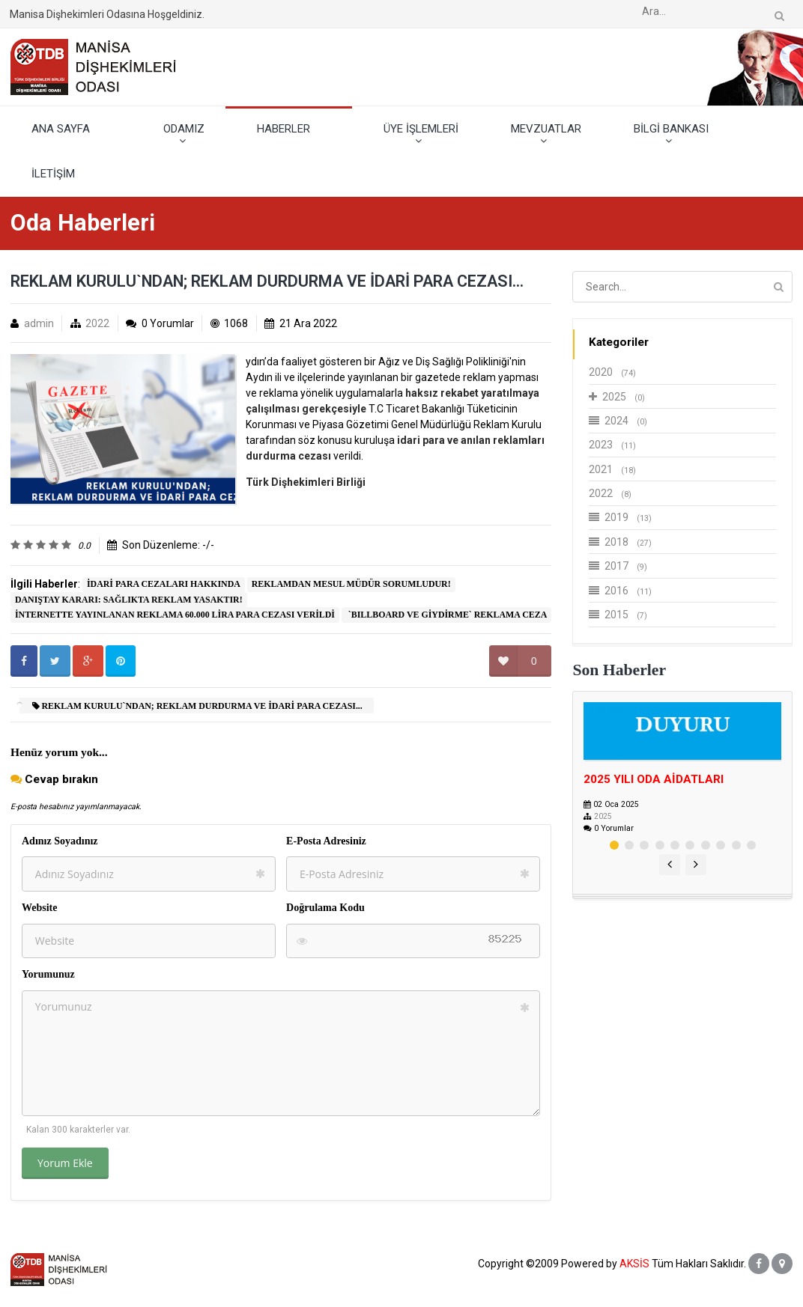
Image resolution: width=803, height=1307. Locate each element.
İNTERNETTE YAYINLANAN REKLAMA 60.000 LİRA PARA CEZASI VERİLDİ (175, 614)
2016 (620, 591)
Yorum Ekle (65, 1163)
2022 (97, 323)
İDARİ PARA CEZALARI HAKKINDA (163, 584)
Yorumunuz (48, 974)
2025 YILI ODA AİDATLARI (654, 779)
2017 (618, 566)
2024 (618, 421)
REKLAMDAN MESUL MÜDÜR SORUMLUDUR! (351, 584)
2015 (618, 615)
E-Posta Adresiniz (326, 841)
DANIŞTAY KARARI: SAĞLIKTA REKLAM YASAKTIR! (129, 599)
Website (39, 907)
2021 (612, 469)
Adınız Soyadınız (60, 841)
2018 (620, 542)
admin (39, 323)
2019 (620, 517)
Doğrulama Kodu (325, 907)
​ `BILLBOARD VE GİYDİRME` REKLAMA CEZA (446, 614)
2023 (612, 445)
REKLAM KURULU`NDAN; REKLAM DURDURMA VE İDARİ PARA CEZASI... (197, 706)
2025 (617, 397)
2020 (612, 372)
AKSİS (634, 1264)
